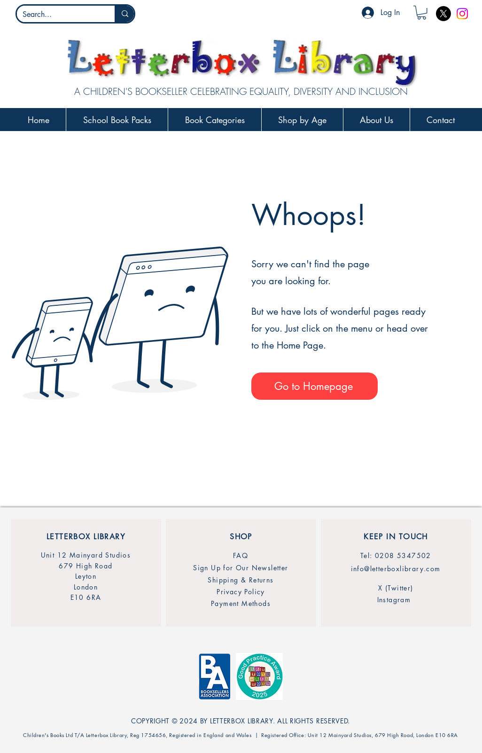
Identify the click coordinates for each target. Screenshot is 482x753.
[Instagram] (462, 13)
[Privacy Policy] (240, 592)
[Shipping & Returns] (240, 580)
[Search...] (59, 14)
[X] (443, 13)
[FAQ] (240, 555)
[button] (421, 12)
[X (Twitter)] (395, 588)
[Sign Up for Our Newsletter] (240, 568)
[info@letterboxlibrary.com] (395, 568)
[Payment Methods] (240, 603)
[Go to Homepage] (314, 386)
